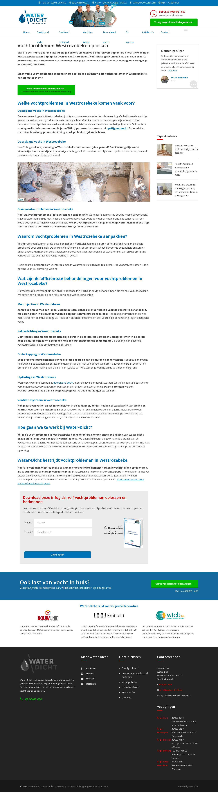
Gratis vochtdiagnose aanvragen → (174, 584)
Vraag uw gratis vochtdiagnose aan (173, 22)
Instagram (88, 684)
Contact (185, 32)
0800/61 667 (33, 700)
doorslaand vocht (63, 383)
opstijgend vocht (117, 128)
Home (26, 32)
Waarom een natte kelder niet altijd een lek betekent (186, 149)
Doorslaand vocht (126, 32)
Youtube (87, 679)
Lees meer (173, 70)
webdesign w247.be (188, 787)
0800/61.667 (165, 685)
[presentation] (47, 544)
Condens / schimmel (74, 32)
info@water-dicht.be (171, 690)
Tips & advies (128, 693)
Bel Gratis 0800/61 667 (171, 11)
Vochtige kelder (100, 32)
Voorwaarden (47, 787)
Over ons (126, 698)
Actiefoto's (168, 32)
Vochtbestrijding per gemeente (82, 787)
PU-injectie (149, 32)
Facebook (88, 669)
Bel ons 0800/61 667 (186, 592)
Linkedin (87, 674)
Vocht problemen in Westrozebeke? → (47, 91)
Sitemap (60, 787)
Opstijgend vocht (46, 32)
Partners (103, 787)
